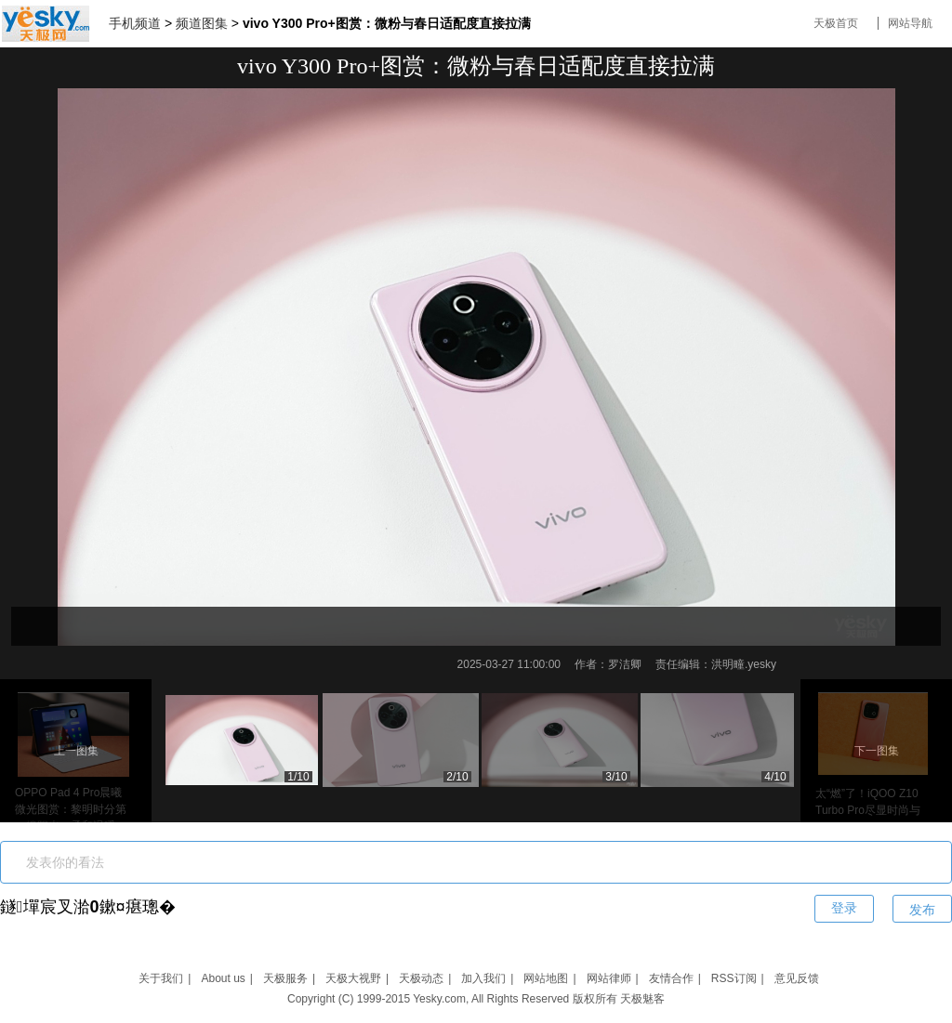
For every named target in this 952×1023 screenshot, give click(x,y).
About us (223, 978)
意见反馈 (796, 978)
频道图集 (202, 23)
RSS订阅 (734, 978)
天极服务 (285, 978)
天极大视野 (353, 978)
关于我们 (161, 978)
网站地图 (545, 978)
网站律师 (609, 978)
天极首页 (835, 23)
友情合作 (671, 978)
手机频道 (135, 23)
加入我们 (483, 978)
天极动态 (421, 978)
